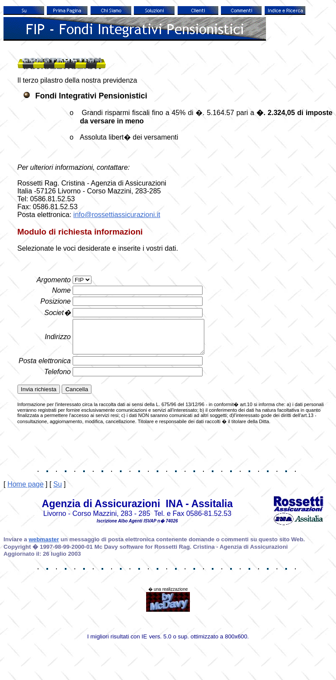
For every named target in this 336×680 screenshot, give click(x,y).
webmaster (44, 546)
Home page (25, 490)
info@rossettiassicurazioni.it (117, 214)
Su (57, 490)
